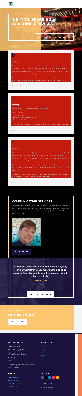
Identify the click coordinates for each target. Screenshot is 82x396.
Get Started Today (40, 294)
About (43, 353)
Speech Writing (13, 380)
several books (26, 78)
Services (44, 347)
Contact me (42, 109)
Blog (42, 350)
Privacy (43, 356)
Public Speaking (13, 377)
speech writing (27, 66)
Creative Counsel (14, 383)
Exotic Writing (13, 386)
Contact (10, 360)
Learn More (17, 86)
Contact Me (21, 252)
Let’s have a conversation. (54, 37)
